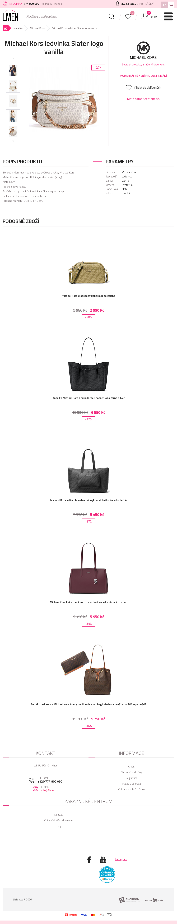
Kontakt (58, 815)
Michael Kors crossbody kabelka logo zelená (88, 296)
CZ (171, 4)
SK (164, 4)
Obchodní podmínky (131, 772)
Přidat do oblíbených (147, 87)
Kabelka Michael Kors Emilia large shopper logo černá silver (89, 398)
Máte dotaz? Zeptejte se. (143, 98)
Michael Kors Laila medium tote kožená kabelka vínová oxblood (88, 602)
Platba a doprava (131, 784)
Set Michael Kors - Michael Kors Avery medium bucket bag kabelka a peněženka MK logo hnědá (88, 704)
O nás (131, 767)
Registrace (131, 778)
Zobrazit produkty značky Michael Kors (143, 64)
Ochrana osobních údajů (131, 789)
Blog (58, 826)
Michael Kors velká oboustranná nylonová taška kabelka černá (88, 500)
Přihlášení (146, 4)
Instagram (121, 859)
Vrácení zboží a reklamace (58, 820)
